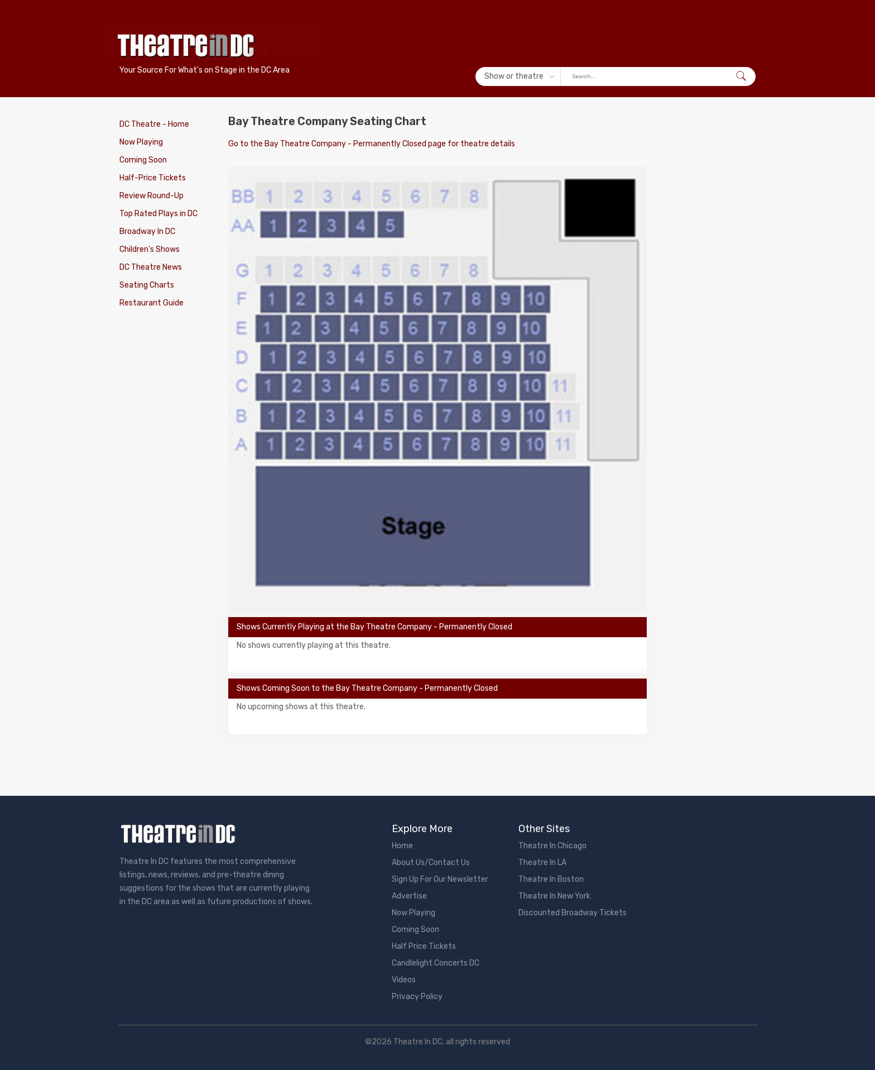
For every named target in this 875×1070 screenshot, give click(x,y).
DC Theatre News (150, 267)
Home (402, 846)
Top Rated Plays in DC (158, 213)
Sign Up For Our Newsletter (440, 879)
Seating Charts (146, 285)
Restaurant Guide (151, 303)
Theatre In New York (554, 896)
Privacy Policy (417, 996)
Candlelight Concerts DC (435, 963)
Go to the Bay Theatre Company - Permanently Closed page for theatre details (371, 144)
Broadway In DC (147, 231)
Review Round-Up (151, 195)
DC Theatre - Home (154, 124)
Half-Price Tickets (152, 178)
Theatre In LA (542, 862)
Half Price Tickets (424, 946)
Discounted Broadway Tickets (572, 913)
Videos (404, 980)
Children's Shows (149, 249)
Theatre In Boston (551, 879)
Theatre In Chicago (552, 846)
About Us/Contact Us (431, 862)
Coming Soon (143, 160)
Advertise (409, 896)
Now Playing (141, 142)
